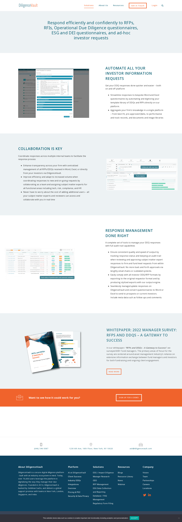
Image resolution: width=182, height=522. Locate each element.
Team (145, 476)
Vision (146, 473)
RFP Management (101, 484)
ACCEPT (134, 518)
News (120, 480)
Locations (147, 488)
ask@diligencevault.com (141, 448)
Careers (146, 484)
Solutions (89, 5)
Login (154, 5)
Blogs (120, 473)
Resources (118, 5)
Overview (72, 488)
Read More (161, 371)
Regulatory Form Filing (103, 503)
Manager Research (101, 476)
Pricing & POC (74, 492)
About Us (103, 5)
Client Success (75, 476)
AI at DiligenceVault (77, 473)
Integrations (73, 484)
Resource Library (125, 476)
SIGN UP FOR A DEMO (129, 397)
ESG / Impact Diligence (103, 473)
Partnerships (148, 480)
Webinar (121, 484)
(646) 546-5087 (41, 448)
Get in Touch (137, 5)
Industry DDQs (74, 480)
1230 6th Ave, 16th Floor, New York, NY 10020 (91, 448)
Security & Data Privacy (78, 496)
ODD (95, 480)
